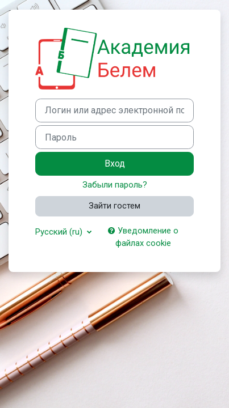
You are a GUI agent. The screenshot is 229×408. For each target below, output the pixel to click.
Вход (115, 163)
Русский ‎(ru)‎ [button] (60, 232)
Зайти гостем (114, 206)
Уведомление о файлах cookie (143, 237)
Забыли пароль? (114, 185)
